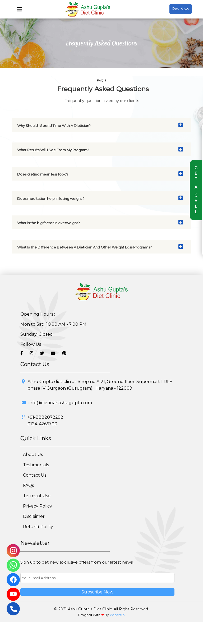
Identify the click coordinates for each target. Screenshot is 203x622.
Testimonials (36, 464)
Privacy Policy (37, 506)
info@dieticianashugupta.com (60, 402)
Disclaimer (34, 516)
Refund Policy (38, 526)
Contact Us (34, 475)
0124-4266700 (42, 423)
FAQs (28, 485)
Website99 (117, 615)
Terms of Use (36, 495)
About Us (33, 454)
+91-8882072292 (45, 417)
